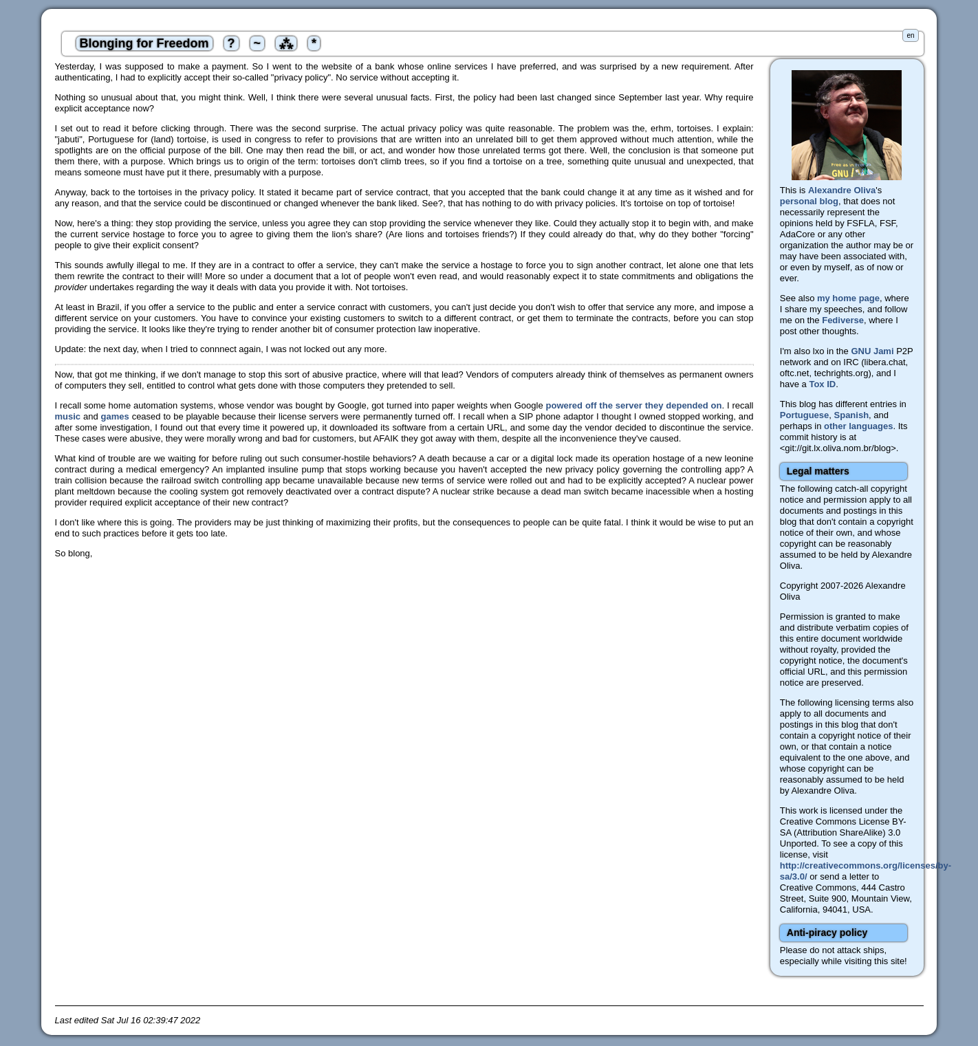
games (115, 416)
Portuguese (804, 415)
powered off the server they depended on (634, 405)
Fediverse (843, 320)
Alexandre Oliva (842, 190)
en (910, 35)
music (68, 416)
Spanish (851, 415)
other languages (858, 426)
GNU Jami (872, 351)
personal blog (809, 201)
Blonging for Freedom (144, 43)
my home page (848, 298)
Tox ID (822, 384)
